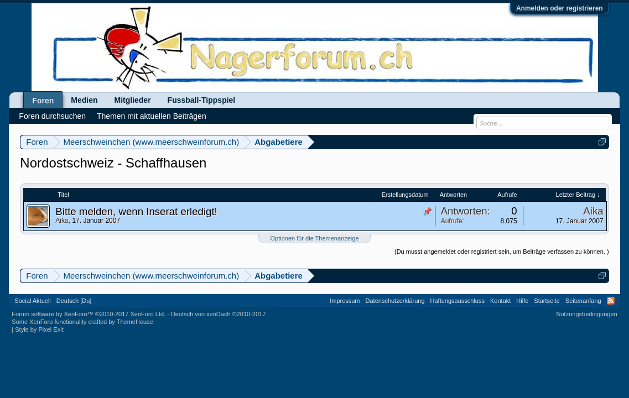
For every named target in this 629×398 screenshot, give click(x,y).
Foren (43, 100)
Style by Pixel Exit (39, 329)
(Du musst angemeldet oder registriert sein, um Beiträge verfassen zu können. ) (501, 251)
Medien (84, 100)
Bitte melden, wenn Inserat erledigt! (136, 211)
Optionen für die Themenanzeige (314, 238)
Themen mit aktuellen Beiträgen (151, 116)
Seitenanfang (583, 300)
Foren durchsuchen (52, 116)
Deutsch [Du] (74, 300)
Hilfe (522, 300)
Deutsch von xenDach (218, 314)
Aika (61, 220)
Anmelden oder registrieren (559, 8)
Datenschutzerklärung (395, 300)
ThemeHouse (135, 321)
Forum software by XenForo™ (88, 314)
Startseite (546, 300)
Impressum (345, 300)
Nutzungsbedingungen (587, 314)
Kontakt (500, 300)
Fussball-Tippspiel (202, 100)
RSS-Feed (611, 301)
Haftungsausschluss (457, 300)
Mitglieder (132, 100)
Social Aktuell (32, 300)
